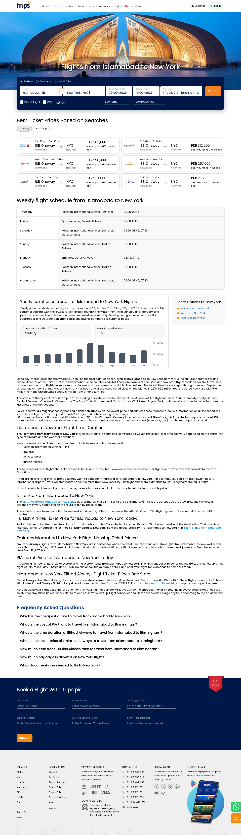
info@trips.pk (130, 807)
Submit (24, 738)
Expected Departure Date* (85, 718)
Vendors (53, 808)
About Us (53, 772)
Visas (91, 6)
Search (213, 91)
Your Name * (23, 701)
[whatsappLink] (236, 807)
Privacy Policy (56, 792)
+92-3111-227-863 (133, 797)
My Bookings (198, 6)
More (138, 6)
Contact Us (55, 777)
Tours (81, 6)
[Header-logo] (24, 9)
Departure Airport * (26, 718)
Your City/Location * (137, 701)
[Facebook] (156, 786)
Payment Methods (58, 797)
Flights (58, 6)
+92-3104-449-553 (133, 802)
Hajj (117, 6)
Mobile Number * (80, 701)
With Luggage (56, 102)
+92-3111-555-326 (133, 777)
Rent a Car (22, 812)
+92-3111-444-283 (133, 782)
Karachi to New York (193, 313)
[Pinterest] (170, 786)
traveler (181, 91)
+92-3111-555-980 (133, 772)
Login (217, 6)
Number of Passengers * (139, 718)
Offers (127, 6)
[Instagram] (163, 786)
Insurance (104, 6)
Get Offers (237, 818)
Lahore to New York (193, 318)
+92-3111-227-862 (133, 792)
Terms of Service (57, 782)
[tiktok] (163, 793)
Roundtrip (41, 128)
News (19, 817)
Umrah (46, 6)
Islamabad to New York (195, 308)
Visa (19, 777)
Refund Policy (56, 787)
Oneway (24, 128)
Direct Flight (32, 102)
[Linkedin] (177, 786)
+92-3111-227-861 (132, 787)
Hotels (69, 6)
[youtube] (156, 793)
